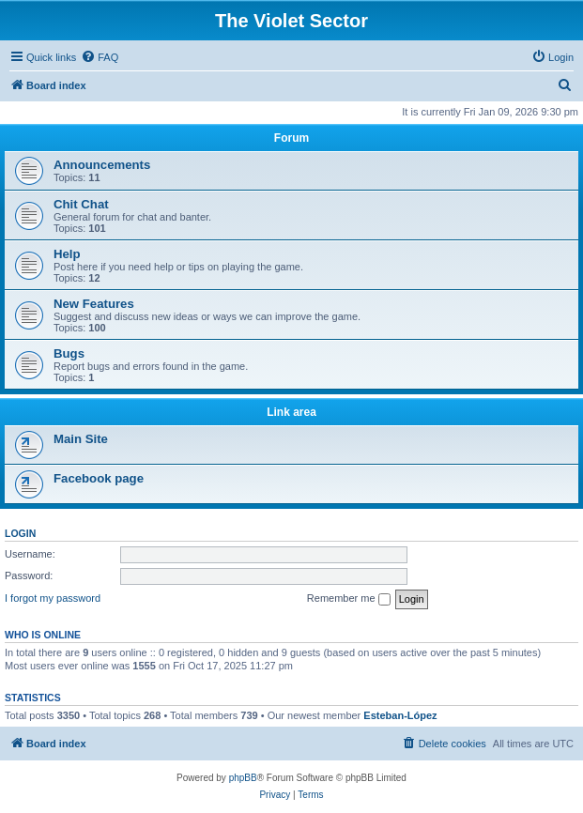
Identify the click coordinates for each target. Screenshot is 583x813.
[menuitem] (99, 57)
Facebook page (99, 478)
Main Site (81, 439)
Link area (291, 412)
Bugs (69, 353)
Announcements (102, 165)
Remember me (349, 599)
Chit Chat (81, 204)
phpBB (243, 778)
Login (20, 533)
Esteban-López (400, 715)
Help (67, 254)
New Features (94, 304)
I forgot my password (52, 598)
